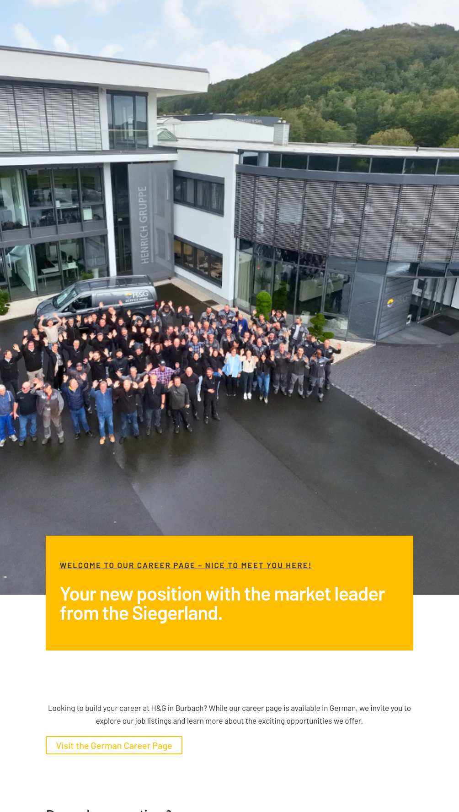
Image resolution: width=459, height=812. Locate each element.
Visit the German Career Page (114, 745)
